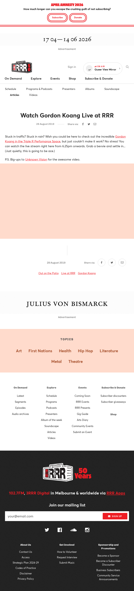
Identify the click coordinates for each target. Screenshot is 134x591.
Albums (89, 89)
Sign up (115, 516)
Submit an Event (82, 432)
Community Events (82, 426)
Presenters (68, 89)
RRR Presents (82, 407)
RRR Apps (116, 493)
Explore (51, 387)
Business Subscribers (108, 570)
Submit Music (67, 562)
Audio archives (20, 414)
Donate (78, 17)
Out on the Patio (48, 273)
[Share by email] (95, 124)
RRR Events (82, 401)
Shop (113, 414)
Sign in (72, 66)
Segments (20, 401)
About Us (25, 544)
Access (26, 557)
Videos (33, 95)
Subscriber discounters (113, 395)
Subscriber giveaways (113, 401)
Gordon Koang (87, 273)
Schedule (10, 89)
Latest (20, 395)
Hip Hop (85, 350)
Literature (109, 350)
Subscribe (57, 17)
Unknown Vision (36, 159)
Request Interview (67, 557)
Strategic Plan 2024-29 (26, 562)
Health (65, 350)
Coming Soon (82, 395)
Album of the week (51, 420)
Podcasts (51, 407)
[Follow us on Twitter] (47, 530)
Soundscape (111, 89)
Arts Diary (82, 420)
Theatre (75, 361)
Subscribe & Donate (113, 387)
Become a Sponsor (108, 555)
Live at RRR (68, 273)
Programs (51, 401)
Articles (14, 95)
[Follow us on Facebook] (60, 530)
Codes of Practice (25, 568)
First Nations (40, 350)
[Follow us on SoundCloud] (73, 530)
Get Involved (66, 544)
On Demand (20, 387)
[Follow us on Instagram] (87, 530)
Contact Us (25, 551)
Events (82, 387)
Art (19, 350)
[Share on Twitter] (89, 124)
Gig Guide (82, 414)
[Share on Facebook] (83, 124)
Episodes (20, 407)
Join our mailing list (67, 505)
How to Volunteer (67, 551)
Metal (56, 361)
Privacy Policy (26, 578)
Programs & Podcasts (39, 89)
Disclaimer (26, 573)
